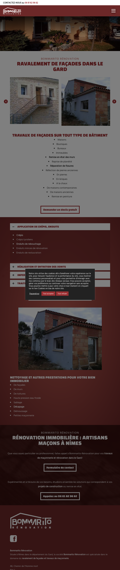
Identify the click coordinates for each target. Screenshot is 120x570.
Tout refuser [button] (62, 293)
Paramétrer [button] (34, 293)
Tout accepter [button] (48, 293)
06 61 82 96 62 (31, 2)
